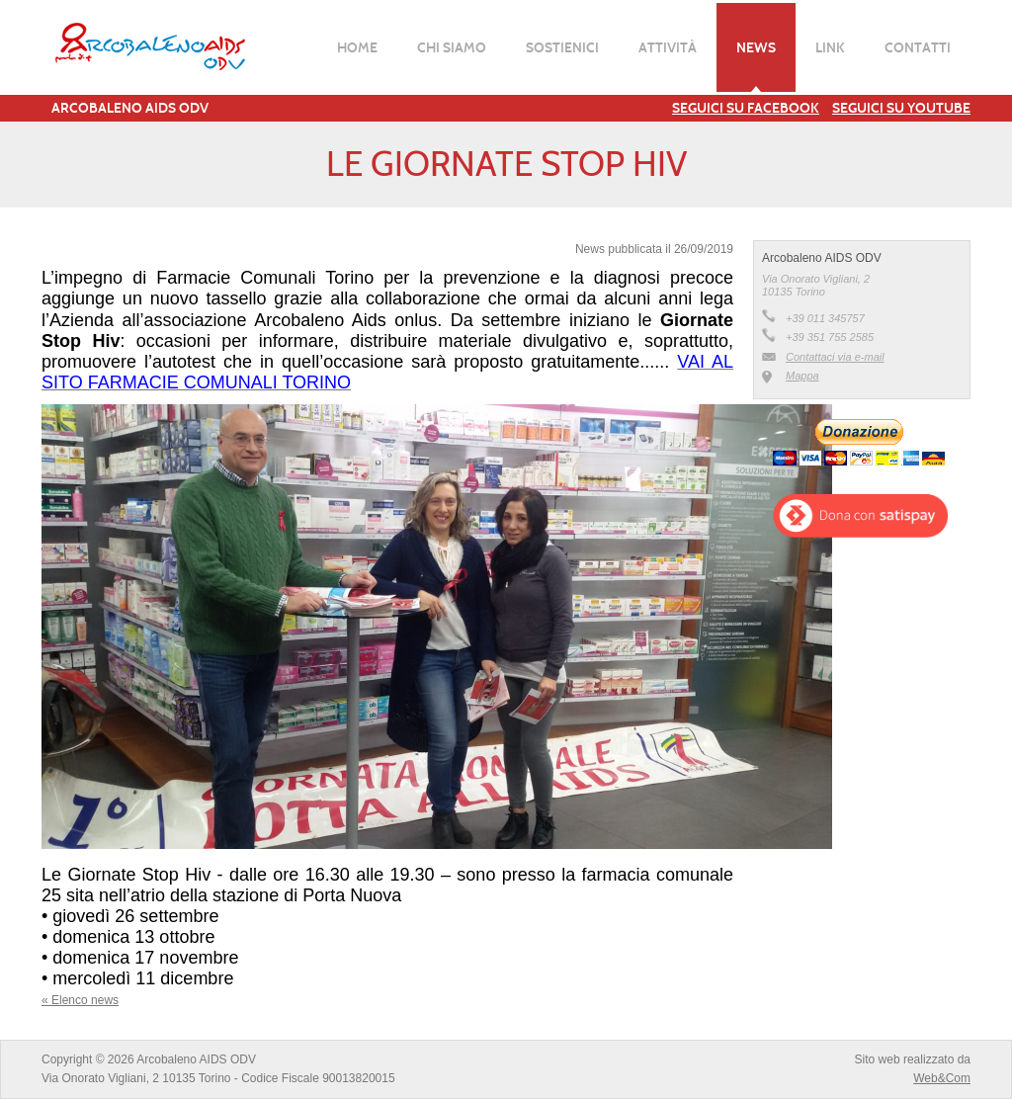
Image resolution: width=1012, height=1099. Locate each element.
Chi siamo (451, 47)
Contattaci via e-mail (835, 357)
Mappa (802, 375)
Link (830, 47)
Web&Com (941, 1078)
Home (357, 47)
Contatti (918, 47)
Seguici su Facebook (745, 108)
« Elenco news (80, 1000)
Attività (667, 47)
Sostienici (562, 47)
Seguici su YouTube (901, 108)
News (756, 47)
